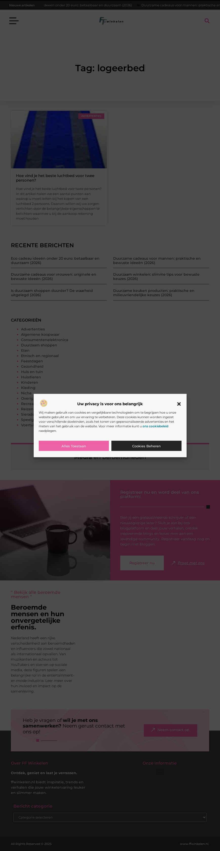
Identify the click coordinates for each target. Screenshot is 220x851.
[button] (179, 403)
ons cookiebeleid (155, 426)
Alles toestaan (74, 446)
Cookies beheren (146, 446)
